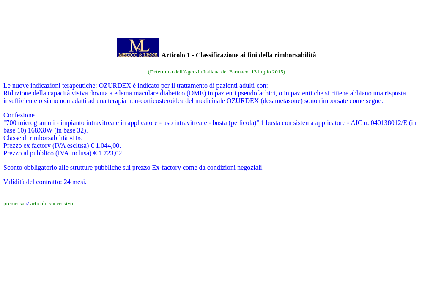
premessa (14, 203)
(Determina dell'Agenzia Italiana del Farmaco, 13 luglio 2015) (216, 71)
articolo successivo (51, 203)
